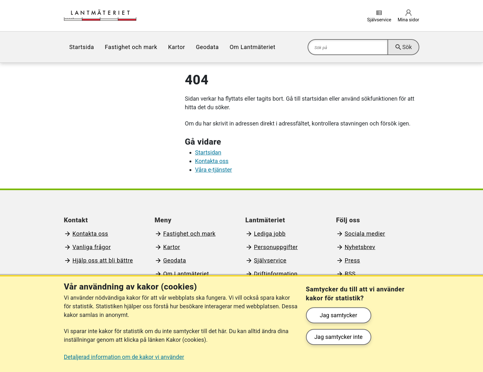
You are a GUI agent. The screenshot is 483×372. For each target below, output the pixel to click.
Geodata (207, 47)
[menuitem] (82, 47)
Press (352, 260)
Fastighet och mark (131, 47)
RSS (350, 273)
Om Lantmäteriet (252, 47)
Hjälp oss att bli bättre (103, 260)
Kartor (176, 47)
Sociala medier (365, 233)
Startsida (81, 47)
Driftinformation (276, 273)
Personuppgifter (276, 247)
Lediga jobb (270, 233)
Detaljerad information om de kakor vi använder (124, 357)
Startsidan (208, 152)
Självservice (270, 260)
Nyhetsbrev (360, 247)
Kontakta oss (212, 161)
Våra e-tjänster (213, 169)
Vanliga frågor (92, 247)
